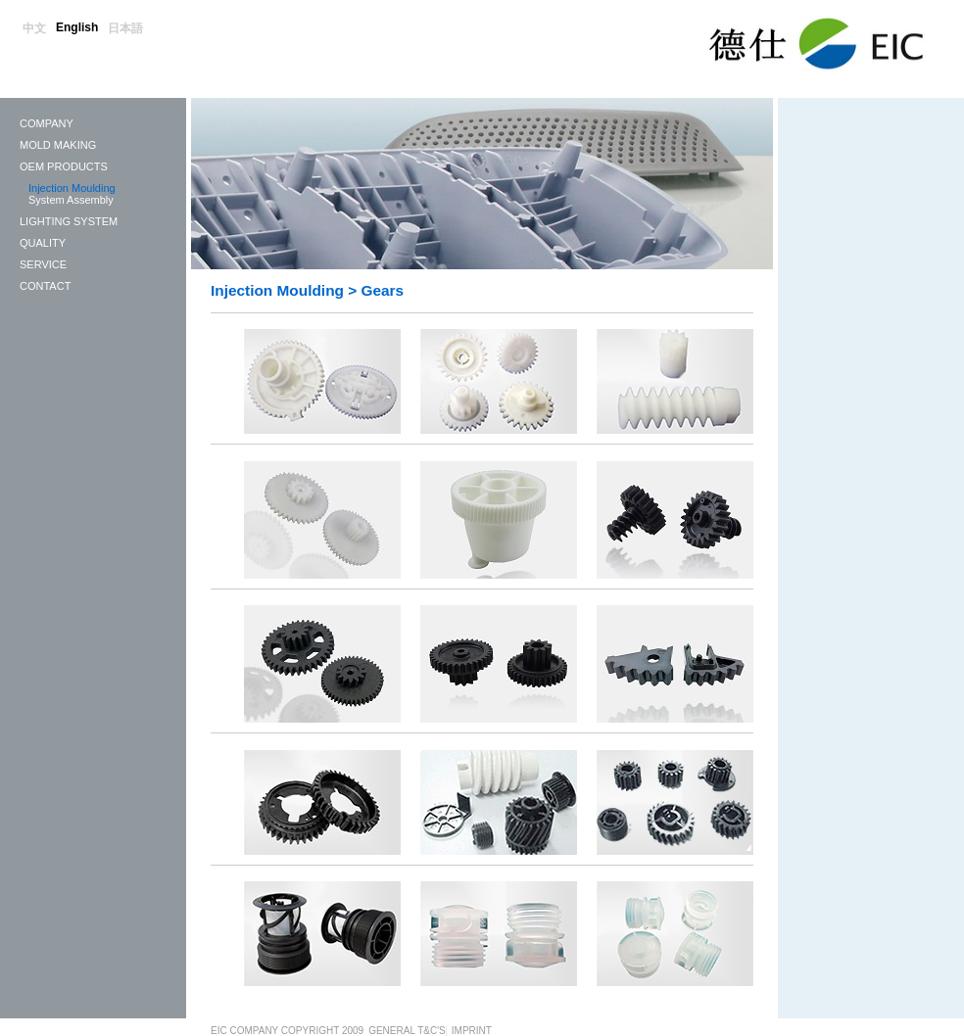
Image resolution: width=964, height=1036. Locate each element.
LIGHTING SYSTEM (69, 221)
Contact (45, 286)
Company (46, 123)
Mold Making (58, 145)
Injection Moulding (72, 188)
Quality (43, 243)
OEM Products (64, 166)
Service (43, 264)
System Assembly (71, 200)
